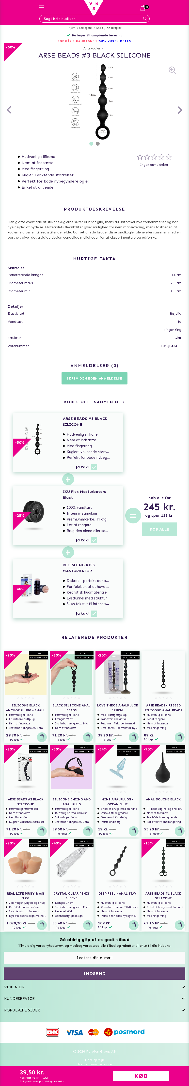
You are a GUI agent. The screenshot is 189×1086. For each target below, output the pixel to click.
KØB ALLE (159, 529)
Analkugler (114, 28)
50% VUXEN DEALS (115, 41)
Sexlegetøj (86, 28)
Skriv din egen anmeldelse (94, 378)
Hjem (72, 28)
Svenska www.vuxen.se (94, 1064)
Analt (99, 28)
